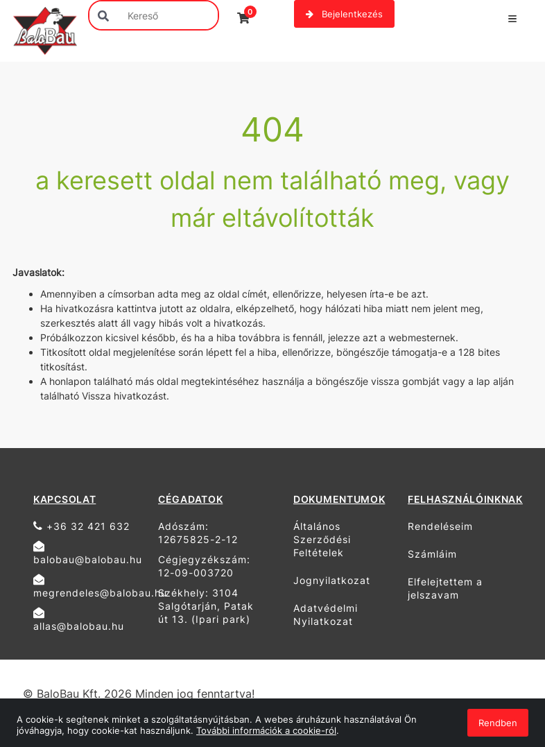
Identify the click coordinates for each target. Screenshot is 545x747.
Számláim (432, 554)
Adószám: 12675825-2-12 (198, 532)
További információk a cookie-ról (266, 730)
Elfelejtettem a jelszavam (445, 588)
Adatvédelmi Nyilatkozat (325, 614)
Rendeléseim (440, 526)
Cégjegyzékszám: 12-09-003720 (204, 565)
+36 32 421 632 (81, 526)
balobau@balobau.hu (87, 552)
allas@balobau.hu (78, 619)
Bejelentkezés (344, 13)
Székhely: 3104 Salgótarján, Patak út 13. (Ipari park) (206, 606)
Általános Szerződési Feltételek (322, 539)
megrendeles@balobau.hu (90, 586)
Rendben (497, 722)
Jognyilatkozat (331, 580)
